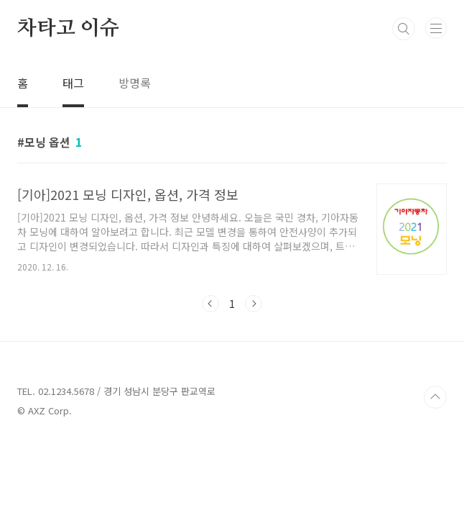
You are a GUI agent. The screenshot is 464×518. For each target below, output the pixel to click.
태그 (73, 82)
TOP (435, 397)
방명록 (135, 82)
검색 (403, 29)
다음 (253, 303)
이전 (210, 303)
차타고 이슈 (68, 29)
